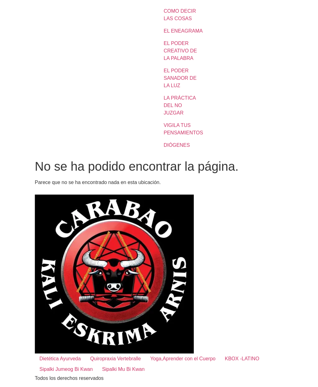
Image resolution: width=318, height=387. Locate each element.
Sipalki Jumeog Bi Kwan (66, 369)
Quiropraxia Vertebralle (115, 358)
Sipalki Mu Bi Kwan (123, 369)
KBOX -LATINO (242, 358)
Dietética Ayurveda (60, 358)
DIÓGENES (177, 145)
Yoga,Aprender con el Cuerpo (183, 358)
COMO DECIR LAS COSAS (180, 14)
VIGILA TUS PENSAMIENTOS (183, 129)
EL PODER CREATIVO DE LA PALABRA (180, 51)
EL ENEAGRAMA (183, 31)
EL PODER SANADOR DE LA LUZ (180, 78)
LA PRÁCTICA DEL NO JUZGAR (180, 105)
